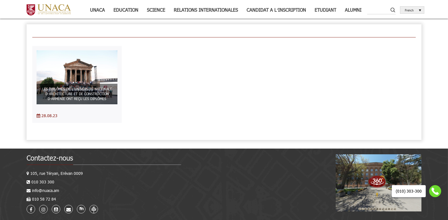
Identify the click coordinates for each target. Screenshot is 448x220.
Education (125, 10)
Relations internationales (206, 10)
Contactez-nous (50, 158)
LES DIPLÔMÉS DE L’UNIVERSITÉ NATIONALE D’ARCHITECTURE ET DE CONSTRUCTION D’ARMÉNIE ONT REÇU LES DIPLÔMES (77, 94)
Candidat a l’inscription (276, 10)
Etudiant (325, 10)
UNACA (97, 10)
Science (156, 10)
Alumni (353, 10)
